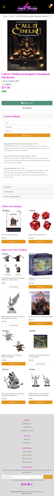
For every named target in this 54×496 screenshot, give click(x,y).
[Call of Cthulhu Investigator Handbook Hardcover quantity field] (27, 98)
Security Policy (27, 462)
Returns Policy (27, 458)
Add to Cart (27, 103)
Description (8, 187)
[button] (27, 108)
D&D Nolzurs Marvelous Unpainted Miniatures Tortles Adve (13, 279)
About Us (27, 439)
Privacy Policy (27, 455)
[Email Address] (22, 477)
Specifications (8, 192)
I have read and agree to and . (27, 480)
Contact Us (27, 443)
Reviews (11, 196)
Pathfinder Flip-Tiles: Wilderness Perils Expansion (39, 356)
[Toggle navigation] (4, 6)
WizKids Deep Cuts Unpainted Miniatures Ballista (12, 356)
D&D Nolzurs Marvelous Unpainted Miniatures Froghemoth (13, 394)
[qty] (27, 123)
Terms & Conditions (29, 480)
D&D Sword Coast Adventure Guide (40, 316)
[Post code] (27, 131)
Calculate (27, 135)
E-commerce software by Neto (35, 491)
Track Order (27, 427)
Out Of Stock (13, 287)
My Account (27, 424)
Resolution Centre (27, 430)
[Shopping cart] (49, 6)
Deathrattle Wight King (9, 234)
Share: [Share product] (7, 84)
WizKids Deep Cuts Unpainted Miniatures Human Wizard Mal (39, 394)
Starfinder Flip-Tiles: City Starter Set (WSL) (39, 279)
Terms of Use (27, 451)
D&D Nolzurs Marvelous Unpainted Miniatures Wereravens (13, 317)
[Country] (27, 127)
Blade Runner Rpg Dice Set (37, 234)
